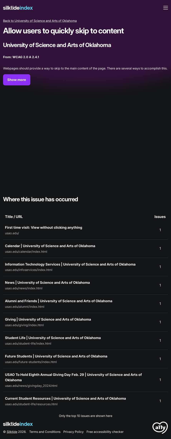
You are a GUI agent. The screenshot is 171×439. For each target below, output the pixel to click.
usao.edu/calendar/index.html (26, 251)
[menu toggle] (165, 7)
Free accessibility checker (105, 432)
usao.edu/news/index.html (23, 288)
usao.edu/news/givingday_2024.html (31, 386)
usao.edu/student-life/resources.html (31, 404)
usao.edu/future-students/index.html (31, 362)
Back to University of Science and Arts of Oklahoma (40, 21)
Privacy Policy (73, 432)
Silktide (12, 432)
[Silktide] (18, 8)
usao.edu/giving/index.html (24, 325)
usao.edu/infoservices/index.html (28, 270)
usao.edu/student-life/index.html (28, 343)
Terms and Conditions (44, 432)
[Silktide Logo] (18, 424)
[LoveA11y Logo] (160, 428)
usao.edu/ (12, 233)
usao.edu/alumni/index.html (24, 307)
